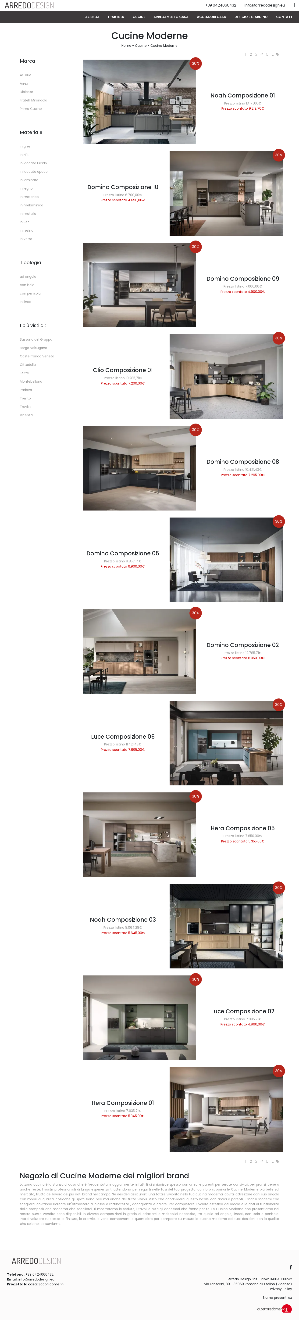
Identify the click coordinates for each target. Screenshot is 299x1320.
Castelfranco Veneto (37, 356)
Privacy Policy (281, 1289)
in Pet (24, 222)
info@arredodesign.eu (36, 1279)
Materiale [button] (31, 132)
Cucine (139, 16)
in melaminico (31, 205)
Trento (25, 398)
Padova (26, 390)
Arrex (24, 83)
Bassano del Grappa (36, 339)
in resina (26, 230)
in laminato (29, 180)
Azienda (92, 16)
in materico (29, 196)
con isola (27, 285)
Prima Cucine (31, 108)
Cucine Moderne (164, 45)
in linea (25, 301)
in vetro (26, 239)
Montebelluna (31, 381)
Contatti (284, 16)
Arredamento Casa (171, 16)
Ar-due (25, 75)
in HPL (24, 154)
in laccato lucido (33, 163)
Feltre (24, 373)
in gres (25, 146)
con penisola (30, 293)
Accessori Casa (211, 16)
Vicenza (26, 415)
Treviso (26, 406)
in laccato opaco (34, 171)
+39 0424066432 (39, 1274)
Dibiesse (26, 92)
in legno (26, 188)
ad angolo (28, 276)
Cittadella (28, 364)
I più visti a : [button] (33, 325)
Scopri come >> (51, 1284)
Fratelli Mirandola (33, 100)
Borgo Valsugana (33, 347)
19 (277, 54)
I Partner (116, 16)
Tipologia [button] (30, 262)
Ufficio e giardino (251, 16)
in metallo (28, 213)
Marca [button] (27, 61)
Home (126, 45)
